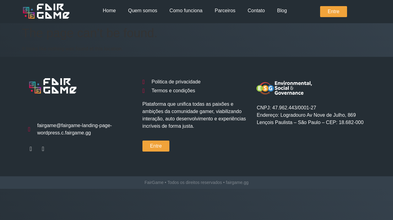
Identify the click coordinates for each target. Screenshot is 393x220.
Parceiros (225, 10)
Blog (282, 10)
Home (109, 10)
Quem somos (142, 10)
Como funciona (185, 10)
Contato (256, 10)
